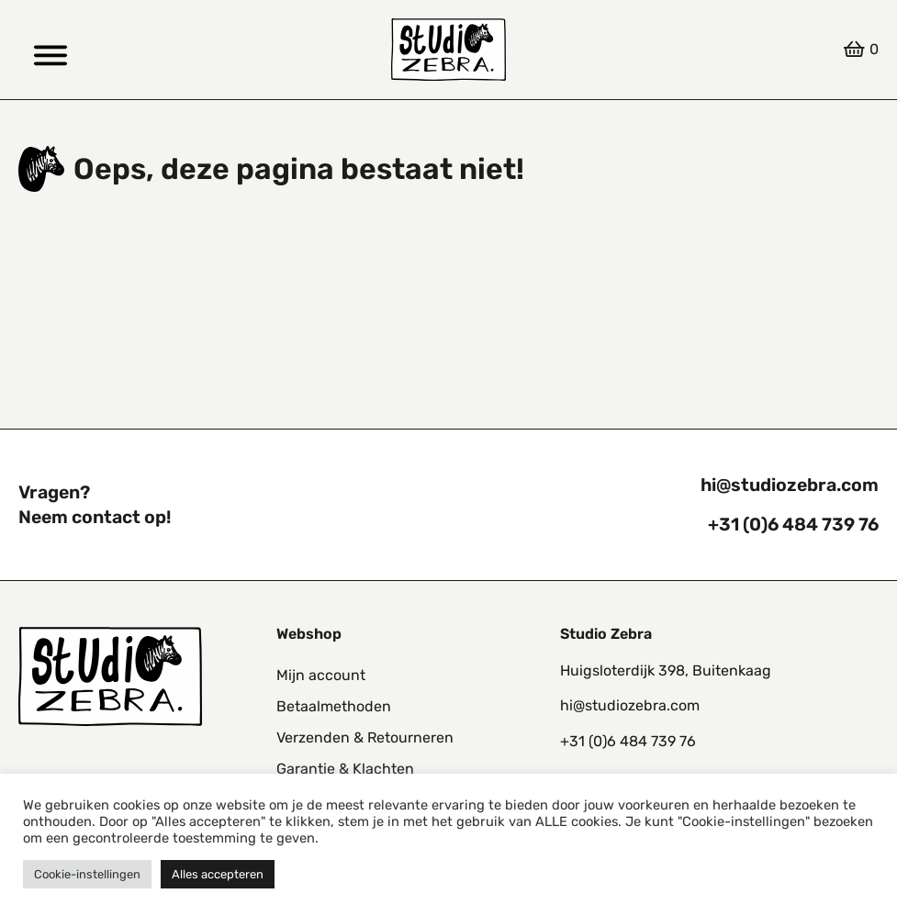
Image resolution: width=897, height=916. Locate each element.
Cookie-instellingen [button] (87, 874)
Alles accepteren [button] (217, 874)
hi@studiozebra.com (790, 485)
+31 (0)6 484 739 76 (793, 524)
